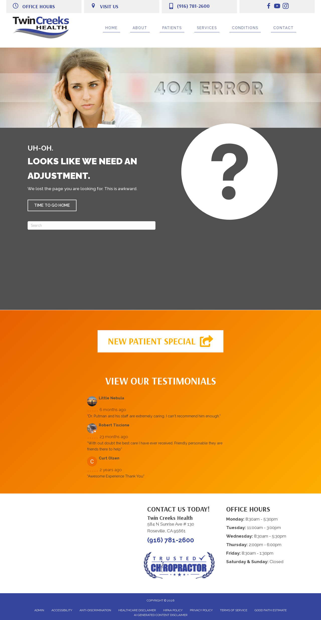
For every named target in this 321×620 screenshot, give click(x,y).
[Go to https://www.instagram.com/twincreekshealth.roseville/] (286, 7)
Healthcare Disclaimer (137, 610)
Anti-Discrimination (95, 610)
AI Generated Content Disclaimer (161, 615)
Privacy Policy (201, 610)
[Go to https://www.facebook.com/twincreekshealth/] (269, 7)
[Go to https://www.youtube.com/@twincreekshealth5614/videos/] (277, 7)
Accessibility (61, 610)
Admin (39, 610)
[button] (52, 205)
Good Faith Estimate (271, 610)
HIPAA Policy (173, 610)
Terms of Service (233, 610)
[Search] (91, 225)
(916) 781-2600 (193, 6)
